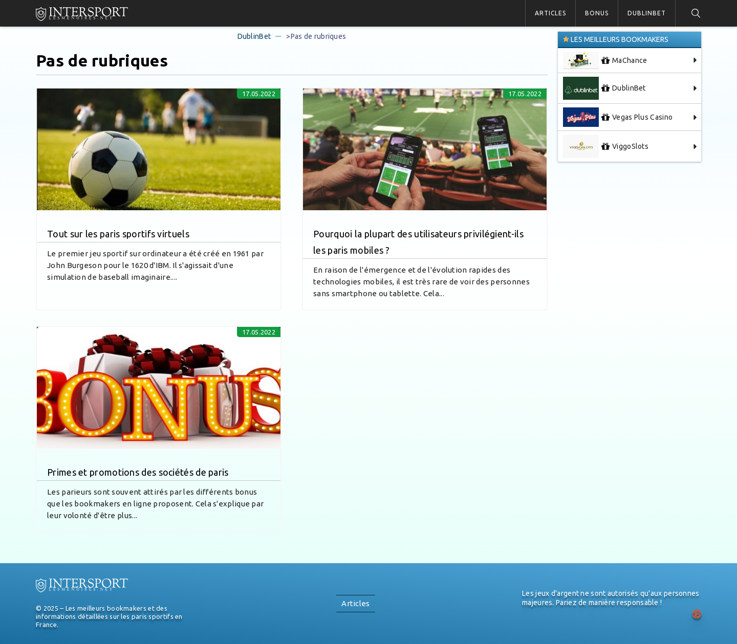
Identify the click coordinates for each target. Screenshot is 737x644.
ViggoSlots (605, 146)
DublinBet (646, 13)
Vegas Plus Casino (618, 117)
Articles (550, 13)
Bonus (597, 13)
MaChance (605, 60)
